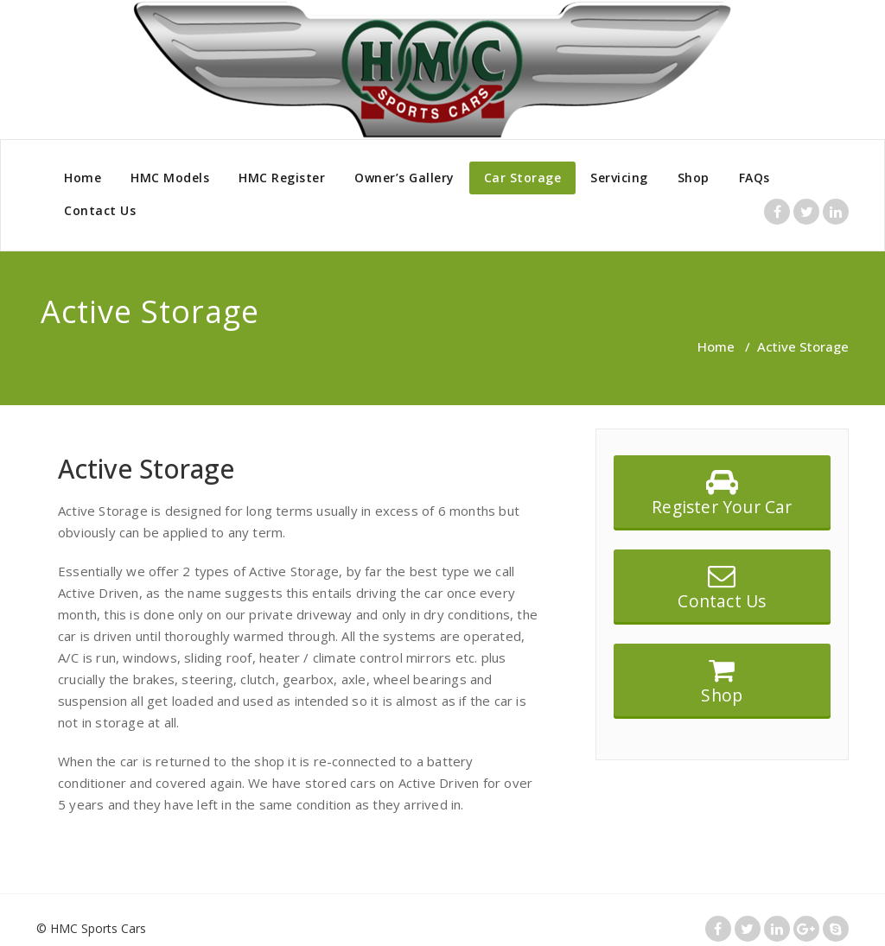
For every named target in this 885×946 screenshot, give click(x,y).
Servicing (619, 177)
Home (82, 177)
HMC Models (170, 177)
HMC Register (282, 177)
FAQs (754, 177)
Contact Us (100, 210)
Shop (694, 177)
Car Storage (523, 177)
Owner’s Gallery (404, 177)
